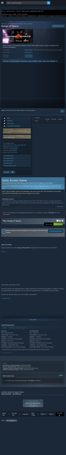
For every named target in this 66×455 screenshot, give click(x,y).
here (32, 381)
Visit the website (8, 157)
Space (40, 62)
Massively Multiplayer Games (15, 25)
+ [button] (56, 62)
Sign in (3, 111)
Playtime (43, 417)
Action (29, 62)
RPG (10, 148)
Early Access (24, 62)
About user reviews (6, 395)
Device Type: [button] (48, 426)
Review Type (4, 417)
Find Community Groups (9, 166)
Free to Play (6, 62)
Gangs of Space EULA (9, 138)
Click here (51, 214)
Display (51, 417)
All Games (4, 25)
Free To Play (14, 146)
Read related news (8, 161)
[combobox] (26, 2)
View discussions (7, 164)
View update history (8, 159)
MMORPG (35, 62)
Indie (44, 62)
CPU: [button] (34, 426)
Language (25, 417)
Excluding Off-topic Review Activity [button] (29, 424)
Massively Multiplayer (15, 62)
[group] (33, 425)
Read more (60, 207)
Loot (48, 62)
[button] (17, 138)
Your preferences (17, 395)
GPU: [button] (40, 426)
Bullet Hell (52, 62)
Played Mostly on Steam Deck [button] (9, 426)
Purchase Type (14, 417)
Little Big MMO (29, 56)
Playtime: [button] (43, 424)
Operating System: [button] (24, 426)
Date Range (33, 417)
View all (61, 376)
